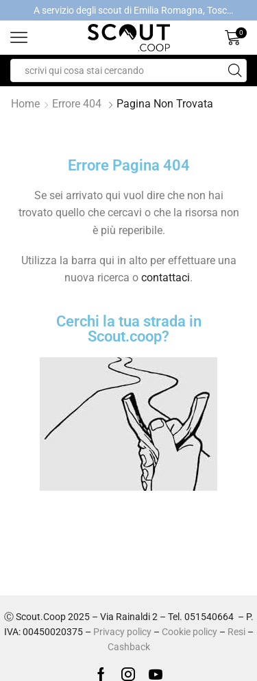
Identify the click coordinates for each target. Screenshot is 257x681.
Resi (236, 631)
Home (25, 103)
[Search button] (235, 70)
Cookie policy (189, 631)
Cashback (129, 646)
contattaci (165, 277)
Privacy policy (122, 631)
